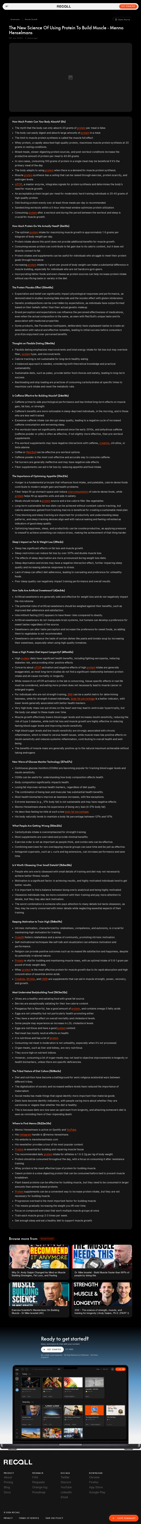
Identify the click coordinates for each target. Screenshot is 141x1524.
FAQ (35, 1477)
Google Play (97, 1492)
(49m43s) (67, 652)
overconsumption (78, 491)
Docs (7, 1492)
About (8, 1477)
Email (64, 1497)
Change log (39, 1487)
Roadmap (38, 1492)
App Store (96, 1487)
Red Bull (31, 452)
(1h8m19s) (56, 921)
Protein (19, 960)
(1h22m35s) (44, 1123)
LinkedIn (66, 1492)
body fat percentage (83, 698)
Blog (7, 1487)
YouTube (71, 1129)
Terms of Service (29, 1518)
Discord (66, 1482)
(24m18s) (63, 395)
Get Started (128, 6)
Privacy (8, 1518)
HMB (44, 979)
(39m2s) (58, 542)
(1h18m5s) (55, 1071)
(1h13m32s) (60, 992)
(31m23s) (62, 476)
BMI (70, 694)
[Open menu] (7, 6)
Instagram (25, 1134)
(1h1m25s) (56, 825)
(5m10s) (64, 226)
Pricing (8, 1482)
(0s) (63, 121)
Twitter (65, 1477)
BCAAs (31, 979)
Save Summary (123, 1518)
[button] (15, 19)
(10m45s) (47, 287)
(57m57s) (66, 762)
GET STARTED (52, 1349)
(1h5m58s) (65, 865)
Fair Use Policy (54, 1518)
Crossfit (19, 937)
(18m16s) (50, 343)
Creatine (20, 979)
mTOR (18, 184)
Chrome (94, 1477)
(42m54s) (59, 590)
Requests (38, 1482)
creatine (104, 443)
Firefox (93, 1482)
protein (81, 128)
